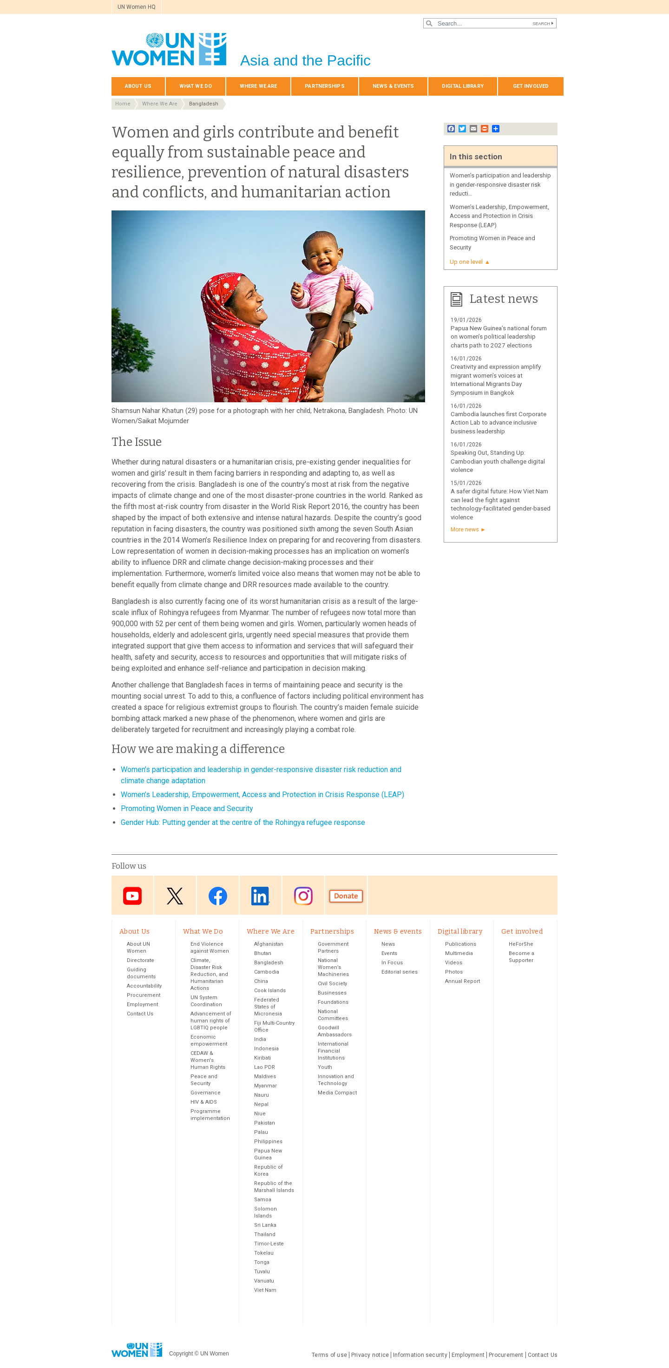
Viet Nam (265, 1290)
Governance (205, 1093)
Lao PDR (264, 1067)
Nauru (261, 1095)
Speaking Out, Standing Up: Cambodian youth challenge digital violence (498, 461)
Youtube (132, 896)
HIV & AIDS (203, 1102)
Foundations (333, 1002)
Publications (460, 944)
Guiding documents (141, 973)
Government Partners (333, 947)
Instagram (303, 896)
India (260, 1039)
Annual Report (462, 981)
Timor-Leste (269, 1244)
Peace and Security (203, 1080)
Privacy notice (370, 1355)
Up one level (466, 261)
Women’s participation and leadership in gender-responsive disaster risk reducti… (500, 184)
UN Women (214, 1353)
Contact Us (140, 1014)
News (388, 944)
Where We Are (258, 86)
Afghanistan (268, 944)
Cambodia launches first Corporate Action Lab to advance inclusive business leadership (498, 423)
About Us (138, 86)
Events (389, 953)
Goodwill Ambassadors (335, 1031)
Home (123, 104)
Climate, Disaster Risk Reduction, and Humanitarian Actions (209, 974)
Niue (260, 1114)
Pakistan (264, 1123)
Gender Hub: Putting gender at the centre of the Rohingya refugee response (243, 822)
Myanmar (265, 1086)
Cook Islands (270, 991)
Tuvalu (262, 1272)
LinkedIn (261, 896)
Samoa (262, 1200)
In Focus (392, 963)
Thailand (264, 1234)
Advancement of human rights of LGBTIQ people (210, 1021)
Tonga (261, 1262)
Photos (454, 972)
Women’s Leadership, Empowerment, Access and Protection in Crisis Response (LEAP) (262, 794)
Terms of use (329, 1355)
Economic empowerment (208, 1040)
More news (465, 529)
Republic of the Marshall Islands (274, 1186)
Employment (142, 1004)
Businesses (332, 993)
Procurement (143, 995)
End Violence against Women (209, 947)
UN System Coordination (206, 1001)
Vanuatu (264, 1281)
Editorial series (399, 972)
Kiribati (262, 1058)
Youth (325, 1067)
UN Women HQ (137, 7)
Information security (420, 1355)
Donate (346, 896)
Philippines (268, 1142)
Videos (453, 963)
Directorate (140, 960)
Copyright (181, 1353)
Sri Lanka (265, 1225)
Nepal (261, 1104)
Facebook (218, 896)
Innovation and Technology (336, 1080)
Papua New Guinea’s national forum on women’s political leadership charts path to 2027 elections (499, 337)
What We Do (195, 86)
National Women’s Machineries (333, 967)
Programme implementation (210, 1114)
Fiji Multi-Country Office (274, 1026)
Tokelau (264, 1253)
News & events (393, 86)
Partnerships (324, 86)
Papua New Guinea (268, 1154)
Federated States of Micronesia (268, 1007)
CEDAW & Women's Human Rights (207, 1060)
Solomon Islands (265, 1212)
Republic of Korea (268, 1170)
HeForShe (521, 944)
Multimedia (459, 953)
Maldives (265, 1076)
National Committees (333, 1014)
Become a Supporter (521, 956)
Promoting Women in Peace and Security (187, 808)
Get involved (531, 86)
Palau (261, 1132)
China (261, 981)
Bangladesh (203, 104)
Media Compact (337, 1093)
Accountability (144, 986)
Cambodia (266, 972)
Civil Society (332, 984)
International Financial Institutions (333, 1051)
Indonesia (266, 1049)
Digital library (463, 86)
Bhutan (262, 953)
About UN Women (138, 947)
